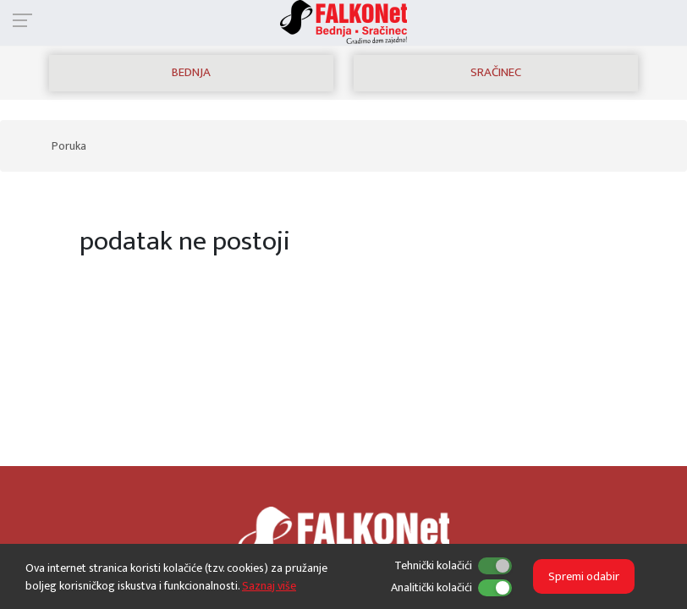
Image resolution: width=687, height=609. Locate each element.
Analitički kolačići (431, 587)
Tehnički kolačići (433, 565)
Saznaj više (269, 585)
